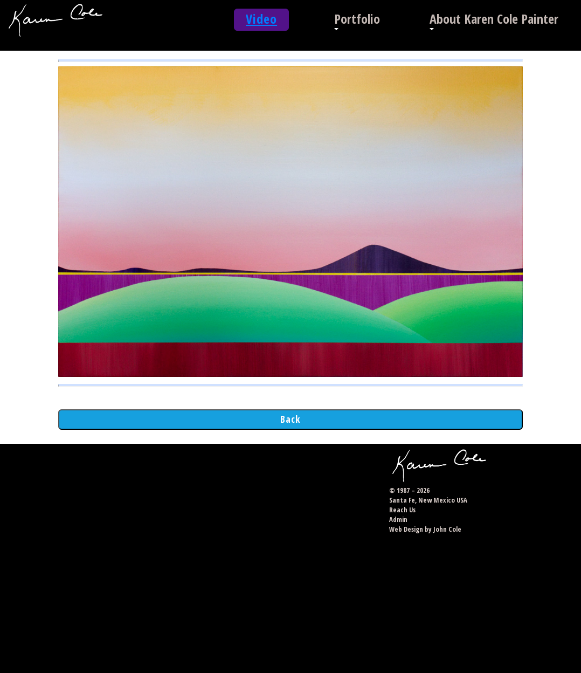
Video (261, 19)
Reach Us (402, 509)
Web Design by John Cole (425, 529)
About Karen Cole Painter (494, 19)
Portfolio (357, 19)
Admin (398, 519)
